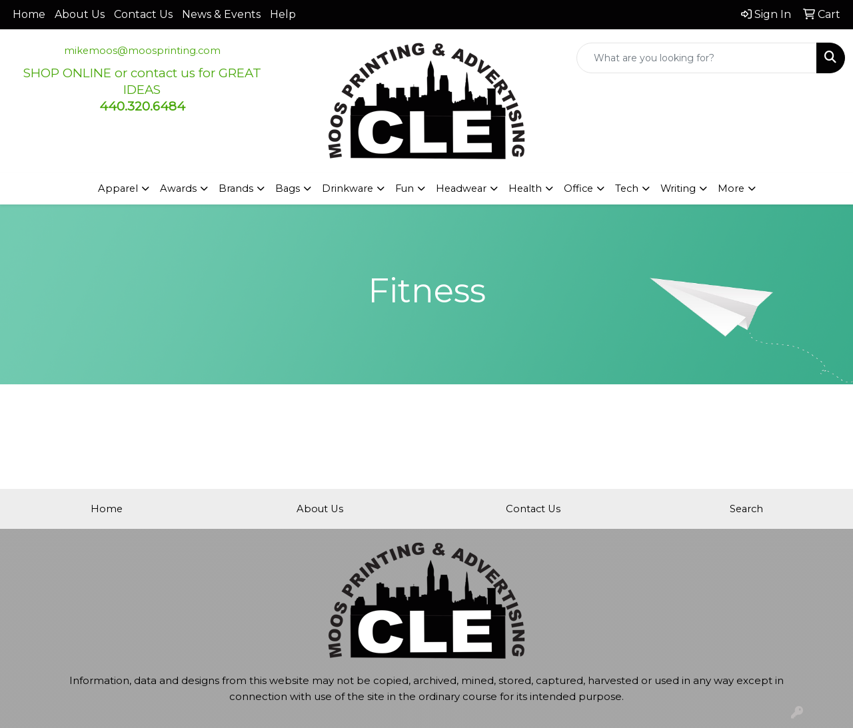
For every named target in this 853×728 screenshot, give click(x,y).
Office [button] (578, 188)
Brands (236, 188)
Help (283, 14)
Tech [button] (626, 188)
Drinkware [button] (347, 188)
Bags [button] (287, 188)
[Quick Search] (696, 58)
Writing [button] (678, 188)
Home (29, 14)
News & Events (221, 14)
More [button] (731, 188)
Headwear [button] (461, 188)
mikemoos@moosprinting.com (142, 51)
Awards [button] (178, 188)
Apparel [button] (118, 188)
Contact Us (143, 14)
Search (746, 509)
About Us (80, 14)
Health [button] (525, 188)
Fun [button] (404, 188)
